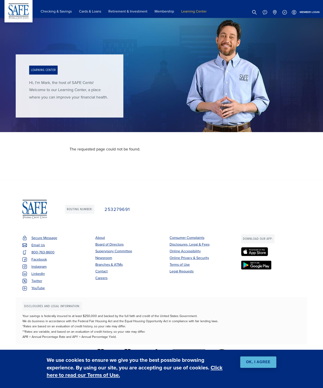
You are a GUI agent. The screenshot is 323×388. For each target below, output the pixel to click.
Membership (164, 11)
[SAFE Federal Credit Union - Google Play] (271, 265)
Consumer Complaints (187, 237)
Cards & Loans (90, 11)
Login (305, 12)
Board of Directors (109, 244)
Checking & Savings (56, 11)
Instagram (39, 266)
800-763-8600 (43, 252)
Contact (101, 271)
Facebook (39, 259)
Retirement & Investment (127, 11)
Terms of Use (180, 264)
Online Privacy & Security (189, 257)
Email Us (38, 245)
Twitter (36, 280)
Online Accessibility (185, 251)
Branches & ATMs (109, 264)
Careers (101, 278)
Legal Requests (182, 271)
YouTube (38, 288)
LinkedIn (38, 273)
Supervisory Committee (113, 251)
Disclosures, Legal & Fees (190, 244)
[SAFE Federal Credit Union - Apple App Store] (271, 251)
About (100, 237)
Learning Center (194, 11)
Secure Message (44, 237)
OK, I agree (258, 362)
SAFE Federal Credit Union (18, 11)
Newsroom (103, 257)
